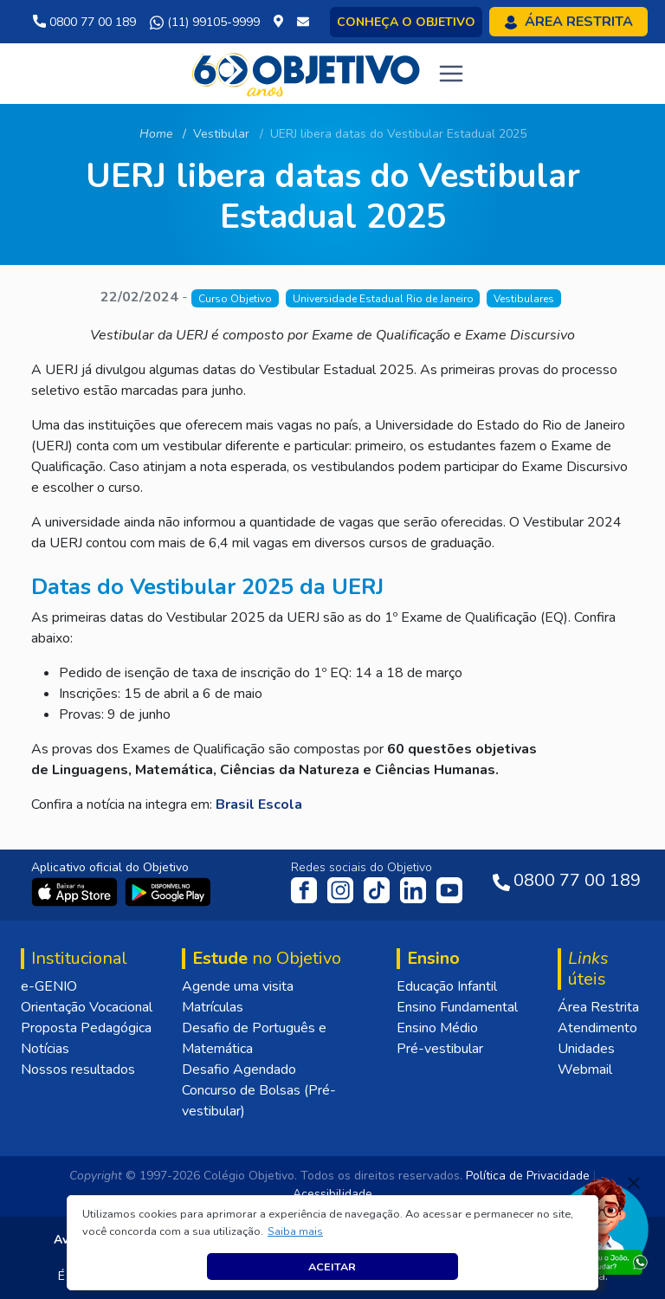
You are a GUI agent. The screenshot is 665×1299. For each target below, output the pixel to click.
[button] (296, 1231)
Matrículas (212, 1007)
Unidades (586, 1048)
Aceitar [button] (332, 1266)
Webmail (585, 1069)
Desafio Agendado (239, 1069)
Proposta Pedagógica (86, 1027)
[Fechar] (634, 1183)
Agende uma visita (238, 986)
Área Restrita (598, 1007)
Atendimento (597, 1027)
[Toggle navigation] (451, 73)
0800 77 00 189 (84, 22)
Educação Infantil (447, 986)
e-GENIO (49, 986)
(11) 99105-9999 (205, 22)
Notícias (45, 1048)
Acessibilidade (332, 1194)
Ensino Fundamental (457, 1007)
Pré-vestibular (440, 1048)
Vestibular (221, 134)
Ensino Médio (437, 1027)
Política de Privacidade (528, 1175)
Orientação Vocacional (86, 1007)
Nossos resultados (78, 1069)
